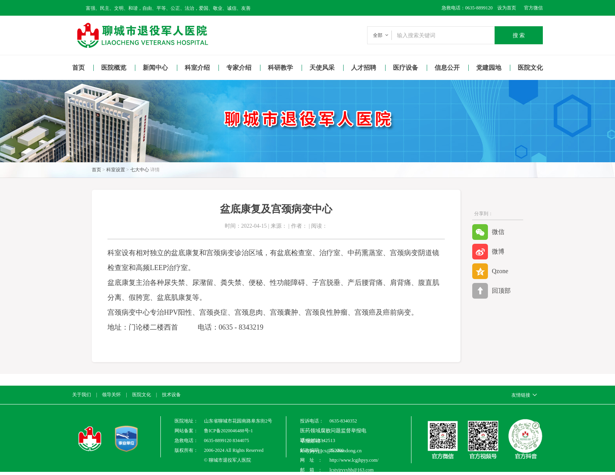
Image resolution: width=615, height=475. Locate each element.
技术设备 (171, 394)
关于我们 (81, 394)
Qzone (490, 271)
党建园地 (488, 67)
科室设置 (115, 169)
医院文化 (530, 67)
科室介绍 (197, 67)
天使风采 (322, 67)
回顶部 (491, 291)
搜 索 (519, 35)
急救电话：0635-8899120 (467, 8)
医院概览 (113, 67)
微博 (488, 251)
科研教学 (280, 67)
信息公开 (447, 67)
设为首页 (504, 8)
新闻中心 (155, 67)
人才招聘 (363, 67)
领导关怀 (111, 394)
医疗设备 (405, 67)
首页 (78, 67)
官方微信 (533, 8)
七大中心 (139, 169)
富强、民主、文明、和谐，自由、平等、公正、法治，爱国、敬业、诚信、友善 (168, 8)
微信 (488, 232)
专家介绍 (238, 67)
